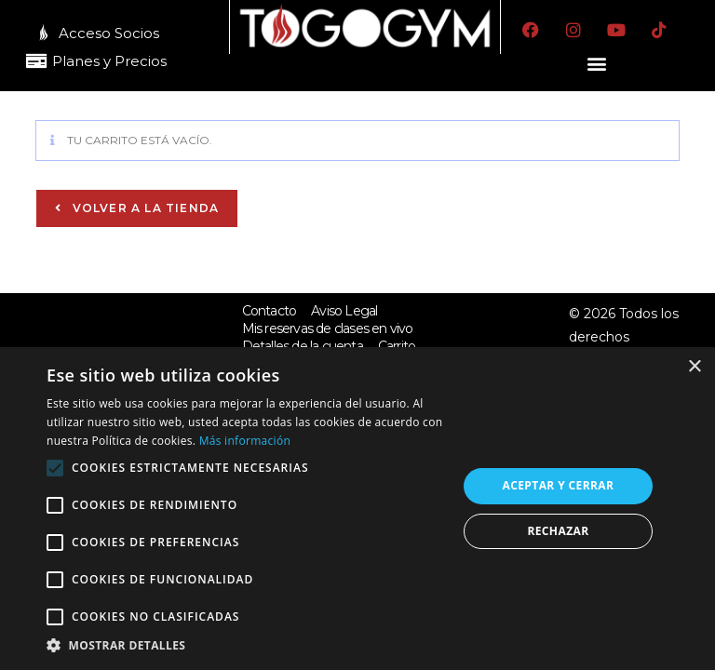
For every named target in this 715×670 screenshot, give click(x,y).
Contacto (269, 310)
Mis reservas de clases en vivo (327, 328)
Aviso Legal (344, 310)
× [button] (694, 367)
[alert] (357, 508)
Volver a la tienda (143, 207)
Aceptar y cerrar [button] (558, 485)
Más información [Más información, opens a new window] (244, 441)
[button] (597, 62)
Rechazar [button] (557, 531)
